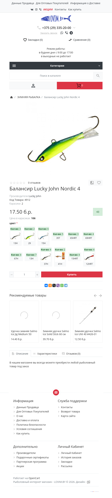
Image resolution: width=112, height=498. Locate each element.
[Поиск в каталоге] (51, 75)
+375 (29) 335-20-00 (56, 28)
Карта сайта (68, 416)
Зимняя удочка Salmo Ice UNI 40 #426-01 (88, 332)
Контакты (60, 9)
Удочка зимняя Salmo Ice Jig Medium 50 (24, 332)
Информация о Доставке (85, 3)
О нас (19, 416)
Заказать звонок (48, 33)
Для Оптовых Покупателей (52, 3)
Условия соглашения (29, 429)
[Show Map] (56, 392)
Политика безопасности (31, 424)
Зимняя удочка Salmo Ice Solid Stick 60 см (56, 332)
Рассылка (66, 466)
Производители (26, 453)
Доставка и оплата (27, 420)
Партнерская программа (31, 461)
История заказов (71, 457)
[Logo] (56, 18)
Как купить (74, 9)
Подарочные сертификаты (32, 457)
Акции (20, 466)
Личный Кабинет (71, 453)
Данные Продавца (23, 3)
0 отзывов (34, 182)
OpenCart (34, 478)
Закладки (66, 461)
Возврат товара (70, 411)
